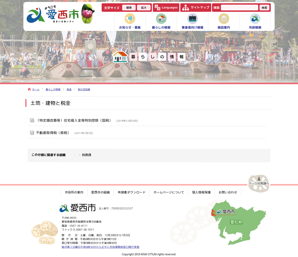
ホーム (33, 89)
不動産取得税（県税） (64, 132)
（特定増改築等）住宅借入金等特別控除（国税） (87, 120)
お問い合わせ (228, 192)
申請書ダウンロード (132, 192)
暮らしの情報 (53, 89)
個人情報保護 (201, 192)
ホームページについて (168, 192)
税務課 (86, 155)
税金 (69, 89)
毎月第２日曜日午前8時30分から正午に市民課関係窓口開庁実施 (100, 247)
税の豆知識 (84, 89)
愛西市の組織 (100, 192)
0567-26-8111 (79, 225)
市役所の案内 (74, 192)
